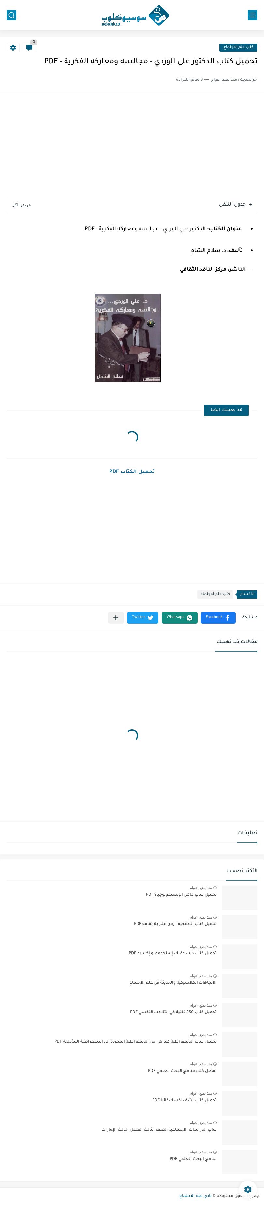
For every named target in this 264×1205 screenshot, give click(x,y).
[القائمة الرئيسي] (252, 15)
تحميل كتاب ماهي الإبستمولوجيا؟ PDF (181, 895)
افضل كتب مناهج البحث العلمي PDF (182, 1071)
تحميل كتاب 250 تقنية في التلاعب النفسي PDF (173, 1012)
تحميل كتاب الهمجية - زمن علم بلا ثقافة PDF (175, 924)
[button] (218, 618)
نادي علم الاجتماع (195, 1196)
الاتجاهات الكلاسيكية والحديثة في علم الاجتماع (173, 983)
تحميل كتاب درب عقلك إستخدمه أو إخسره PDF (173, 953)
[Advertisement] (132, 145)
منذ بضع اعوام (201, 888)
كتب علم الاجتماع (238, 47)
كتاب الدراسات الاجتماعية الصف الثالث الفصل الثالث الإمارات (159, 1130)
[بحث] (11, 15)
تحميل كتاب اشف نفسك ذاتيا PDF (184, 1100)
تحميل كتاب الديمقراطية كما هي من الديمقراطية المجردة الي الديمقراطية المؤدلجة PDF (135, 1042)
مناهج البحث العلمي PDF (193, 1159)
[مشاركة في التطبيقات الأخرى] (116, 618)
